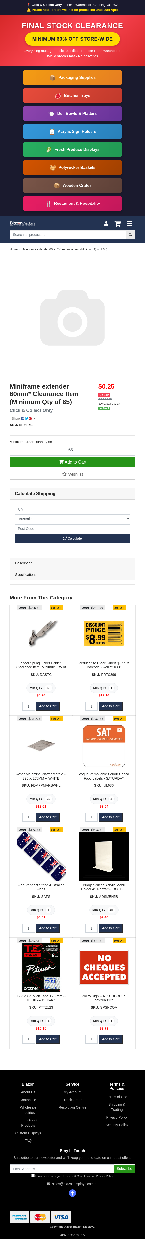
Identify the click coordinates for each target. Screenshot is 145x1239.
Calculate (72, 538)
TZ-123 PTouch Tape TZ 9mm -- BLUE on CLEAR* (41, 998)
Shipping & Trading (117, 1107)
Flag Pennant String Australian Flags (41, 887)
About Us (28, 1092)
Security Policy (117, 1125)
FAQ (28, 1141)
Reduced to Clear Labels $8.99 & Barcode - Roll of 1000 (103, 665)
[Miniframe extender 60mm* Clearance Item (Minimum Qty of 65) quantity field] (72, 450)
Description (23, 563)
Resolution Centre (72, 1107)
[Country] (72, 518)
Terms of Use (117, 1097)
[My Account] (106, 224)
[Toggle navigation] (129, 224)
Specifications (25, 575)
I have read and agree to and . (72, 1176)
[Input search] (68, 234)
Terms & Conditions (78, 1176)
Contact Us (27, 1100)
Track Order (72, 1100)
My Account (72, 1092)
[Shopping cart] (117, 224)
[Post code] (72, 528)
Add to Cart (72, 462)
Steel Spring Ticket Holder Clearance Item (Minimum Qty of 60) (41, 667)
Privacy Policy (116, 1117)
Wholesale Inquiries (28, 1110)
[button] (72, 474)
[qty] (72, 509)
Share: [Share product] (22, 418)
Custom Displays (28, 1133)
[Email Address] (62, 1168)
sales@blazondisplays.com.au (75, 1184)
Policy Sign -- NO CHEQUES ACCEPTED (104, 998)
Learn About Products (28, 1122)
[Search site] (130, 234)
